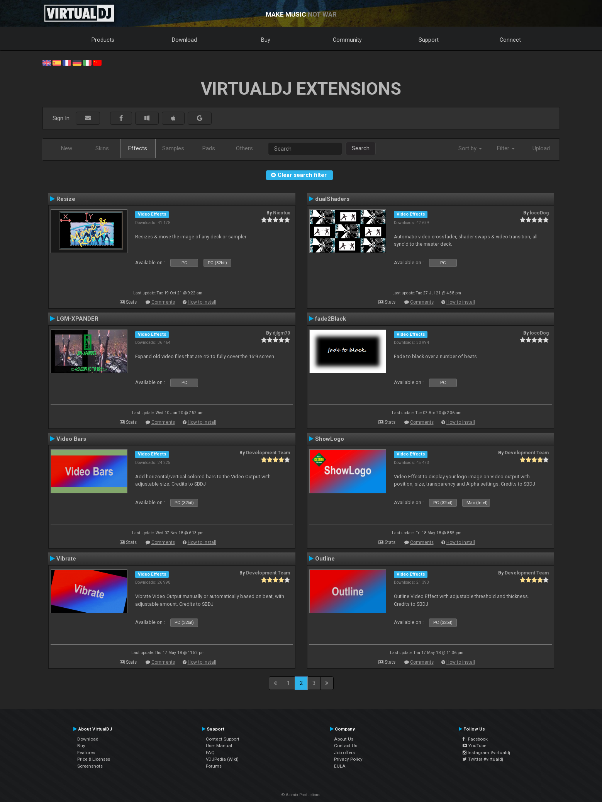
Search (361, 148)
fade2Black (330, 318)
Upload (541, 148)
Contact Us (345, 745)
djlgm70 (281, 333)
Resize (65, 198)
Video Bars (71, 438)
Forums (214, 766)
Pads (208, 148)
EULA (340, 766)
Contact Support (222, 739)
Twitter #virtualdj (483, 759)
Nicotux (281, 213)
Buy (265, 40)
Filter (506, 148)
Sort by (470, 148)
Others (244, 148)
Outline (325, 558)
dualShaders (332, 198)
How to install (202, 302)
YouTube (474, 745)
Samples (173, 148)
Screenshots (90, 766)
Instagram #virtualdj (486, 752)
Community (347, 40)
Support (429, 40)
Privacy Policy (348, 759)
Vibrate (66, 558)
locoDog (539, 213)
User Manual (219, 745)
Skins (102, 148)
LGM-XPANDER (77, 318)
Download (184, 40)
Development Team (268, 452)
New (66, 148)
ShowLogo (329, 438)
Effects (137, 148)
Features (86, 752)
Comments (163, 302)
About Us (343, 739)
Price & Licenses (93, 759)
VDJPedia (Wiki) (222, 759)
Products (103, 40)
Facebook (475, 739)
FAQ (210, 752)
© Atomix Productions (301, 794)
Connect (510, 40)
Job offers (344, 752)
